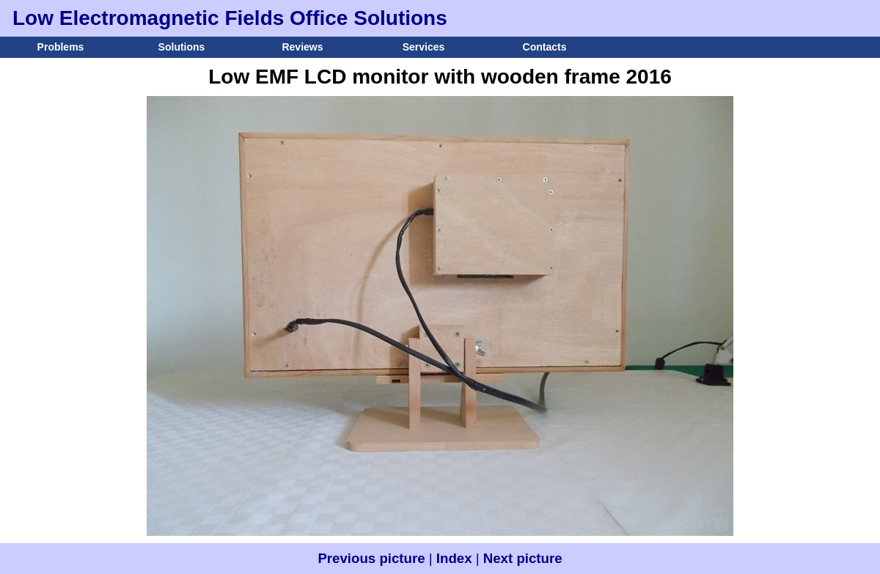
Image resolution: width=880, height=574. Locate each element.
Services (424, 47)
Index (454, 558)
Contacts (545, 47)
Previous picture (371, 558)
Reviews (302, 47)
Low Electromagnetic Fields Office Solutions (229, 18)
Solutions (181, 47)
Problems (60, 47)
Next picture (522, 558)
